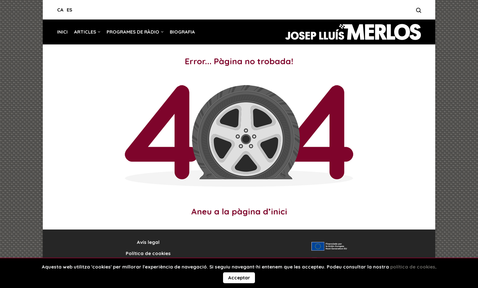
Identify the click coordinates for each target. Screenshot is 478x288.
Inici (62, 32)
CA (60, 10)
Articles (85, 32)
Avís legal (148, 242)
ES (69, 10)
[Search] (418, 12)
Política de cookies (148, 253)
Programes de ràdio (133, 32)
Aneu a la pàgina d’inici (239, 211)
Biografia (182, 32)
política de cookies (412, 267)
